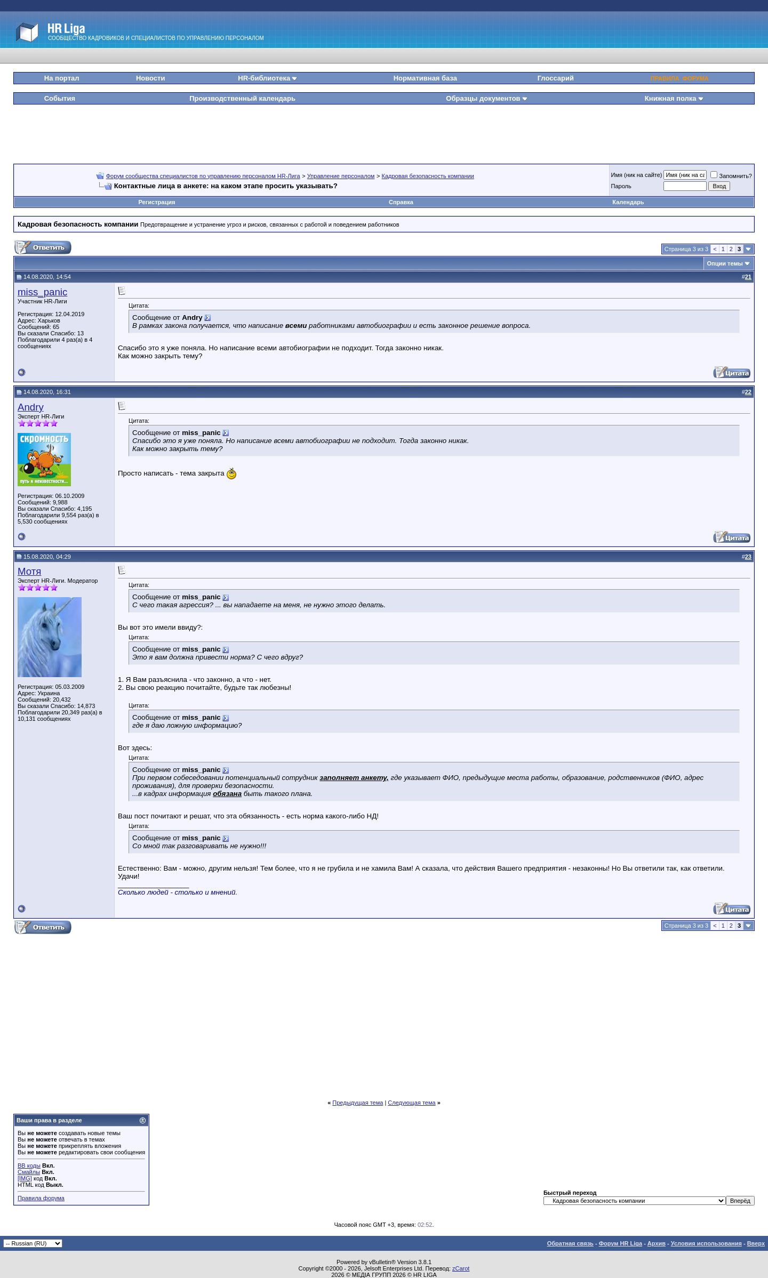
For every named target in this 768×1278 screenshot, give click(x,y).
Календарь (628, 202)
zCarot (460, 1268)
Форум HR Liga (620, 1243)
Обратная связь (570, 1243)
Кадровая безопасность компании (428, 176)
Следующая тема (411, 1102)
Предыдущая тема (357, 1102)
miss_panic (42, 292)
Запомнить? (731, 176)
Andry (31, 407)
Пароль (621, 186)
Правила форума (41, 1198)
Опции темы (725, 263)
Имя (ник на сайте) (636, 175)
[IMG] (25, 1178)
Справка (401, 202)
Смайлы (29, 1172)
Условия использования (706, 1243)
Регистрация (157, 202)
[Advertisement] (384, 130)
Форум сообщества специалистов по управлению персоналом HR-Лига (203, 176)
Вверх (756, 1243)
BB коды (29, 1165)
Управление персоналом (341, 176)
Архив (656, 1243)
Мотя (29, 571)
